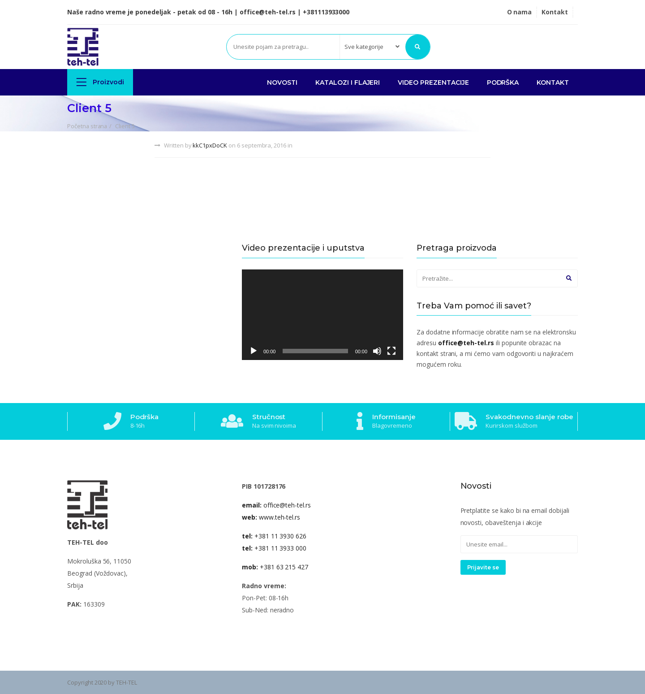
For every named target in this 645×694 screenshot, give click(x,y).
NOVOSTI (282, 82)
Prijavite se (483, 567)
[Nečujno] (377, 351)
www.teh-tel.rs (271, 517)
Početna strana (87, 126)
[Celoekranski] (391, 351)
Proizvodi (100, 82)
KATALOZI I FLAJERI (347, 82)
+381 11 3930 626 (274, 536)
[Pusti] (253, 351)
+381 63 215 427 (275, 567)
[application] (322, 314)
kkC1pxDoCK (210, 145)
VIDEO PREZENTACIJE (433, 82)
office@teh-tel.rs (276, 505)
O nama (519, 12)
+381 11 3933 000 (274, 548)
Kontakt (555, 12)
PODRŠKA (503, 82)
